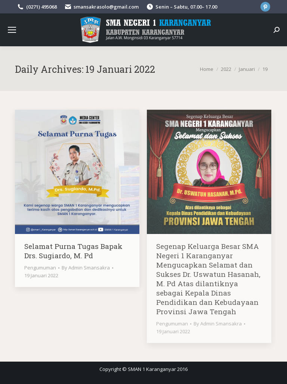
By (86, 267)
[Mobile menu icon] (11, 29)
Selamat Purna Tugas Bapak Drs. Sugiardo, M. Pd (73, 250)
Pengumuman (40, 267)
